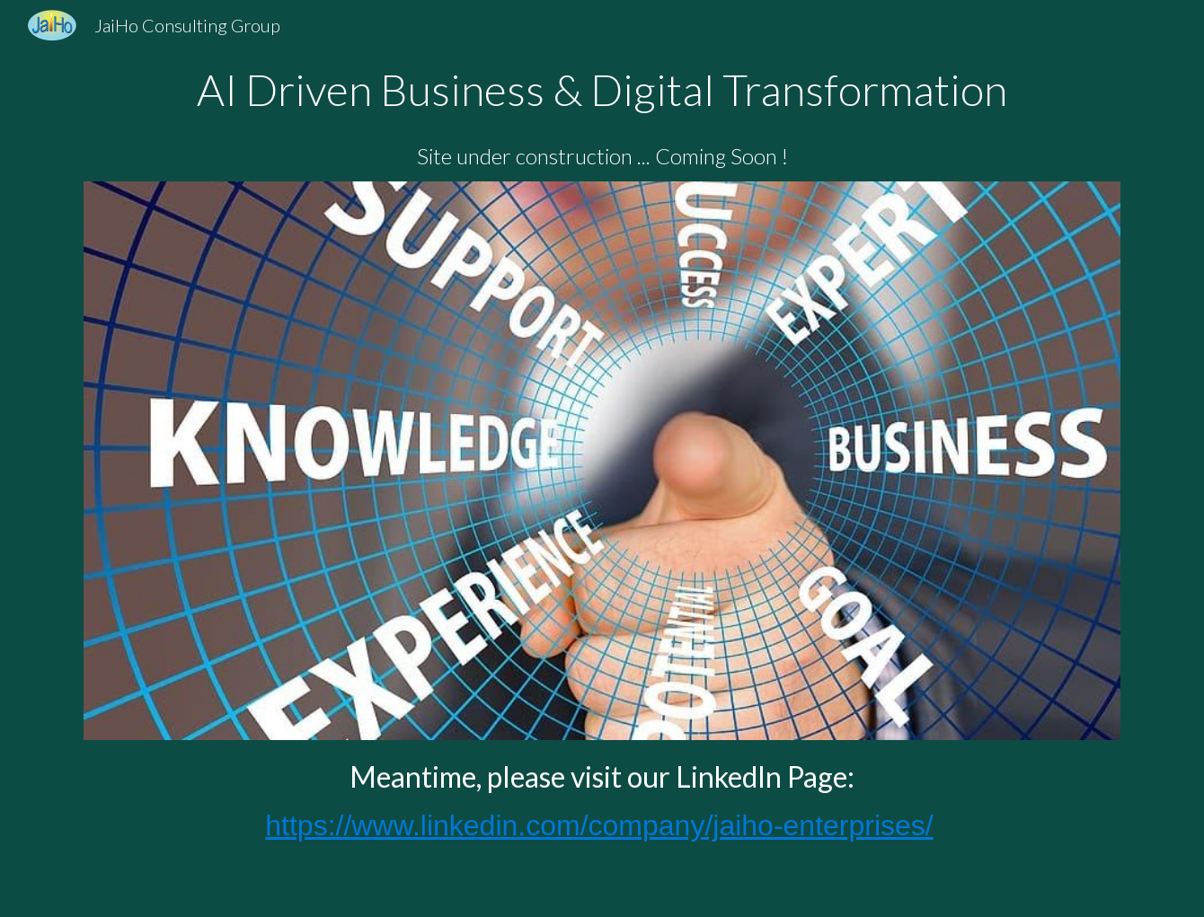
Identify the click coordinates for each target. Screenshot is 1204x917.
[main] (602, 117)
